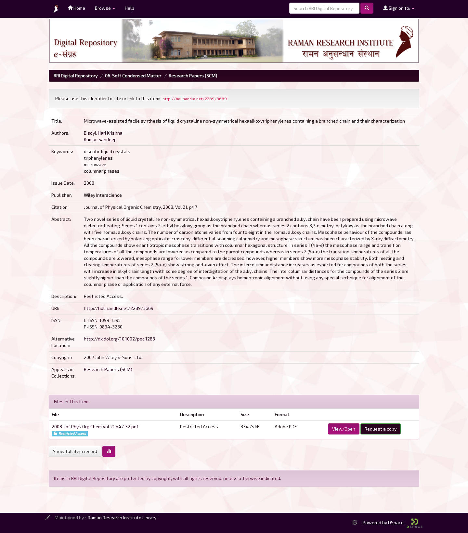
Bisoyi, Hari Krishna (103, 133)
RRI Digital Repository (76, 75)
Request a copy (380, 429)
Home (76, 8)
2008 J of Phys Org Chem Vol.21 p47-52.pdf (95, 426)
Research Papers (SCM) (193, 75)
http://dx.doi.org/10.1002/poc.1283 (119, 338)
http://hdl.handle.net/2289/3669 (118, 308)
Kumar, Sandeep (100, 139)
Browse (105, 8)
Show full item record (75, 451)
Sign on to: (398, 8)
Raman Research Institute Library (122, 517)
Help (129, 8)
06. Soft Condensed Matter (133, 75)
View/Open (343, 429)
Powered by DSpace (392, 522)
